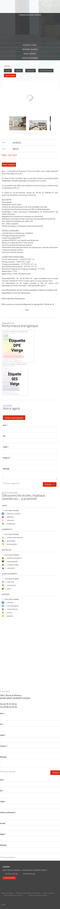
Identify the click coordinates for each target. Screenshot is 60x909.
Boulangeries (12, 544)
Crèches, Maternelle (14, 558)
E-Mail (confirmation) (8, 812)
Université (11, 568)
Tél (4, 436)
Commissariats (12, 609)
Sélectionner (30, 71)
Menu (55, 6)
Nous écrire (9, 878)
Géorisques (26, 293)
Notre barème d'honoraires (13, 298)
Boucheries (11, 541)
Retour (7, 66)
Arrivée (3, 823)
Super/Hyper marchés (14, 537)
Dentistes (10, 520)
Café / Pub (10, 582)
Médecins (10, 517)
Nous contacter (10, 75)
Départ (3, 834)
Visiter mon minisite (14, 418)
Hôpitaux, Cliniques (13, 514)
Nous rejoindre (30, 58)
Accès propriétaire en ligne (38, 895)
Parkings (10, 602)
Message (6, 469)
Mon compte (30, 54)
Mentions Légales (7, 893)
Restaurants (11, 585)
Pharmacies (11, 524)
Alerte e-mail (30, 45)
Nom (5, 425)
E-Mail (6, 447)
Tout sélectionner (11, 510)
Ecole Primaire (12, 561)
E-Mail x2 (7, 458)
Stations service (13, 606)
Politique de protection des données (28, 893)
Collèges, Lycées (12, 565)
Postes (9, 613)
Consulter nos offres (30, 15)
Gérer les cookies (48, 893)
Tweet (27, 310)
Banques (10, 616)
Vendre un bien (30, 49)
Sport (9, 589)
